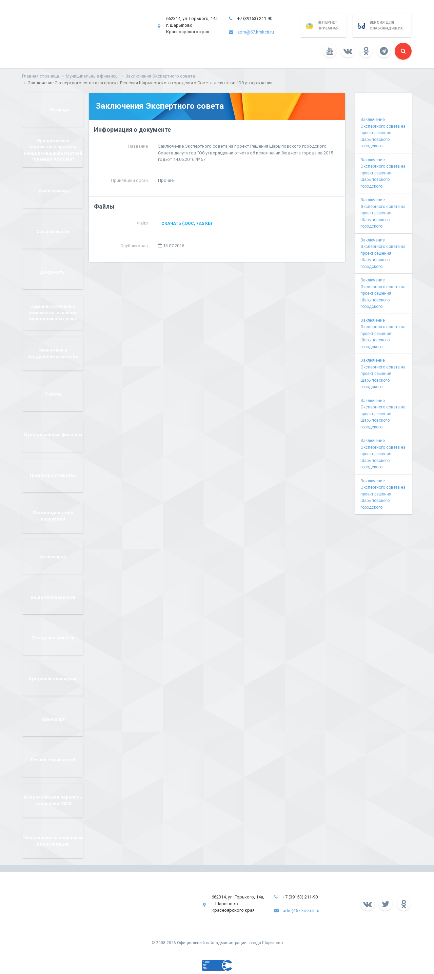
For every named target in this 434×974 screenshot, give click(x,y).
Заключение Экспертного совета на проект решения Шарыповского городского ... (383, 132)
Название (138, 146)
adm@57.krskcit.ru (255, 32)
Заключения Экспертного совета (160, 76)
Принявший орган (129, 180)
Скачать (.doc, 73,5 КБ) (186, 223)
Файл (142, 223)
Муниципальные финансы (92, 76)
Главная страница (40, 76)
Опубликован (134, 245)
